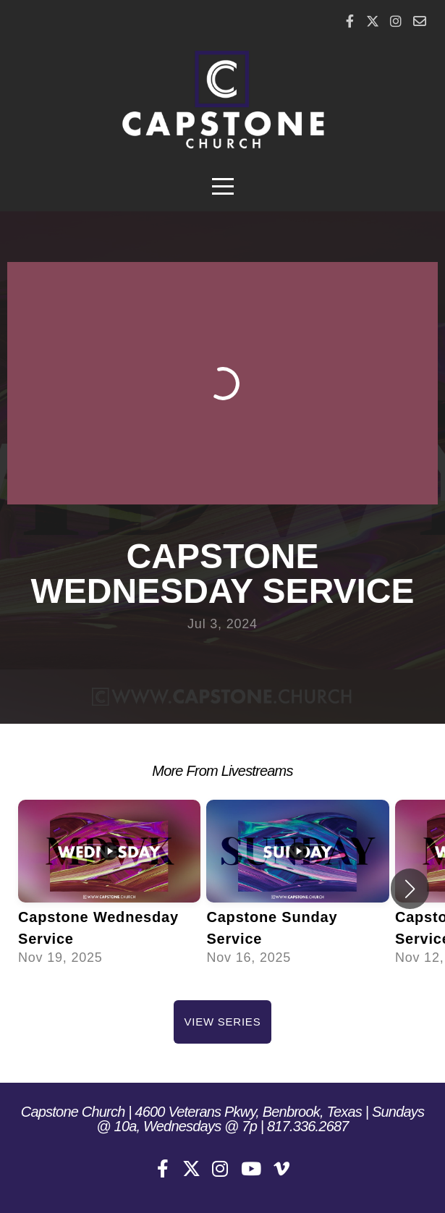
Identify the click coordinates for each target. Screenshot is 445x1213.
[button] (410, 889)
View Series (223, 1021)
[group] (109, 889)
